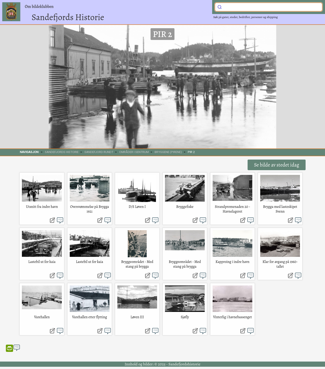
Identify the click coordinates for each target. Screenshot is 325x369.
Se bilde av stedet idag (276, 164)
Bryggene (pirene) (168, 152)
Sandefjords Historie (68, 17)
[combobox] (268, 7)
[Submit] (219, 6)
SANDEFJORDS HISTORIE (62, 152)
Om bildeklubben (39, 6)
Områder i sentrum (134, 152)
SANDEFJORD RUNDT (98, 152)
